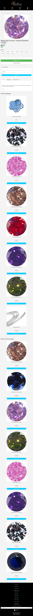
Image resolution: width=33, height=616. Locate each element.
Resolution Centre (16, 590)
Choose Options (16, 153)
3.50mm (21, 51)
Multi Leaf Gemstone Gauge (16, 116)
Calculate (16, 75)
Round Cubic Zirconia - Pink (16, 176)
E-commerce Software (15, 614)
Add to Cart (16, 60)
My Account (16, 586)
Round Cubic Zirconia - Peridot (16, 452)
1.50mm (2, 51)
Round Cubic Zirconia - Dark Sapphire (16, 572)
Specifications (9, 79)
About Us (16, 593)
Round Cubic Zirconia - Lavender (16, 422)
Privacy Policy (16, 599)
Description (3, 79)
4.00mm (26, 51)
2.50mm (12, 51)
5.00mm (7, 53)
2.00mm (7, 51)
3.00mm (16, 51)
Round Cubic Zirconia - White (16, 146)
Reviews (16, 79)
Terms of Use (16, 597)
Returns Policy (16, 601)
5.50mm (12, 53)
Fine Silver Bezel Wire (16, 327)
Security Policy (16, 603)
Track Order (16, 588)
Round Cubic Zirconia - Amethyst (17, 512)
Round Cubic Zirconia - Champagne (16, 206)
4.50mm (2, 53)
